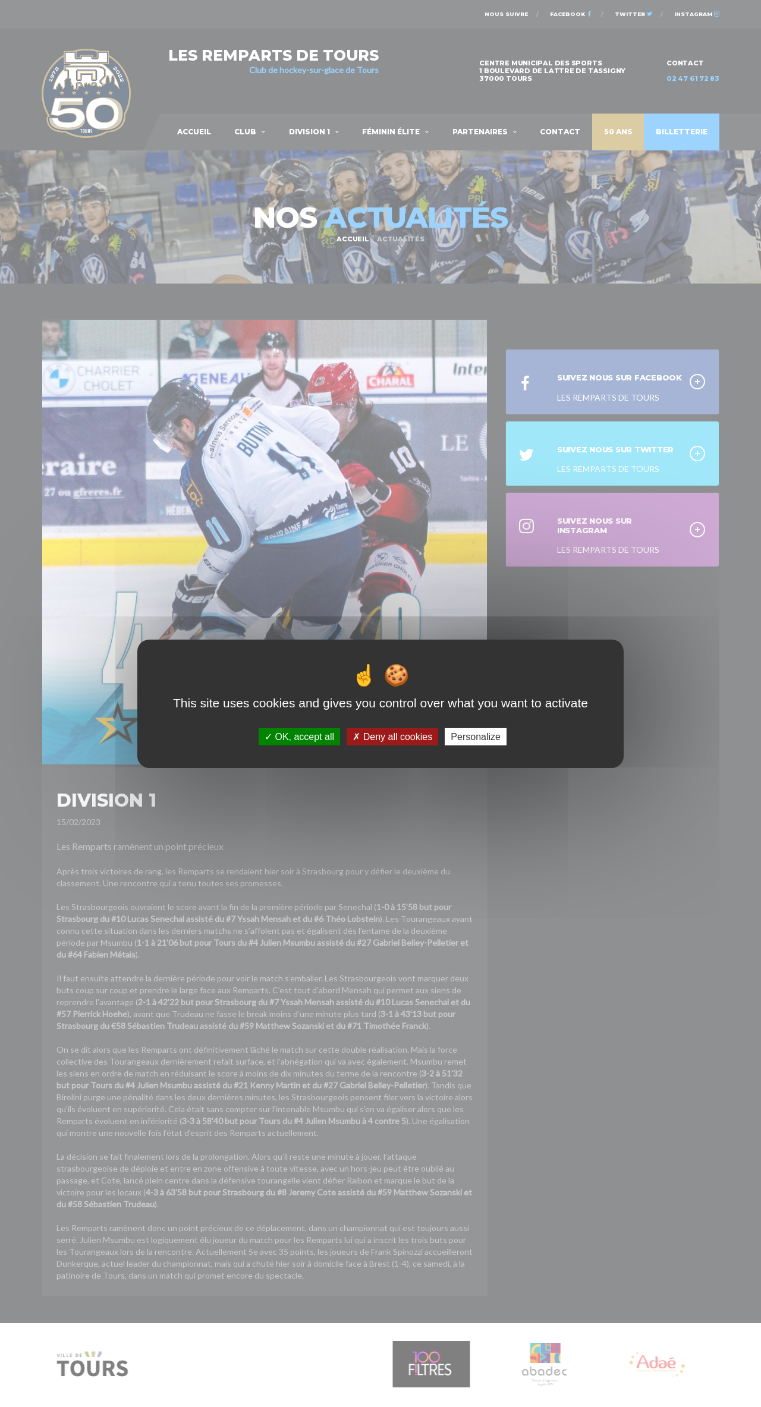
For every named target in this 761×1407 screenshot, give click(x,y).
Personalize (476, 736)
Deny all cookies (392, 736)
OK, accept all (299, 736)
